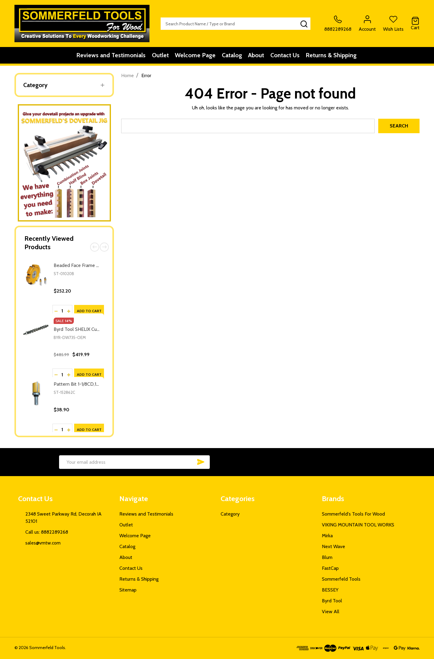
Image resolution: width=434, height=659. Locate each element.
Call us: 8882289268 (46, 532)
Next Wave (333, 546)
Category (35, 85)
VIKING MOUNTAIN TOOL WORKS (358, 525)
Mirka (327, 535)
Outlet (156, 56)
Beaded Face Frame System (83, 265)
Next (104, 247)
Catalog (232, 56)
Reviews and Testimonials (105, 56)
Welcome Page (193, 56)
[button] (64, 162)
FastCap (330, 568)
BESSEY (330, 590)
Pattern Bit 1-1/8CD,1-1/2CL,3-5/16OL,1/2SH (98, 384)
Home (127, 75)
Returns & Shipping (338, 56)
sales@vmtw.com (43, 543)
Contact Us (290, 56)
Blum (327, 557)
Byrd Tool (332, 601)
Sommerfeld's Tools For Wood (353, 514)
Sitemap (128, 590)
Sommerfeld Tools (341, 579)
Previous (94, 247)
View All (330, 611)
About (259, 56)
